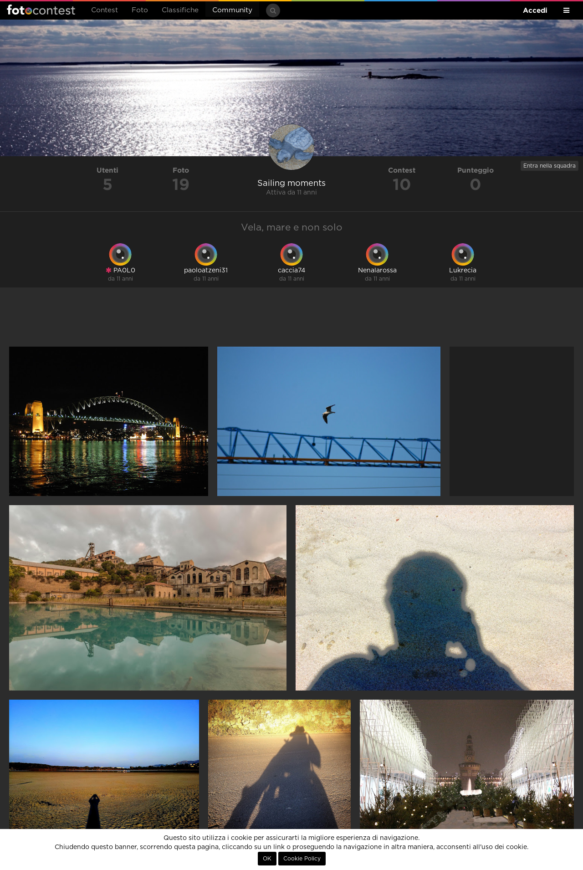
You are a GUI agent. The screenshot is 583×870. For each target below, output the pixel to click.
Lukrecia (462, 270)
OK (267, 858)
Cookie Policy (302, 858)
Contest (104, 10)
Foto (140, 10)
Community (232, 10)
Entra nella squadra (549, 166)
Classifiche (180, 10)
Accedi (535, 10)
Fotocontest (41, 9)
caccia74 (291, 270)
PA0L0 (120, 270)
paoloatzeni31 (206, 270)
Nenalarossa (377, 270)
